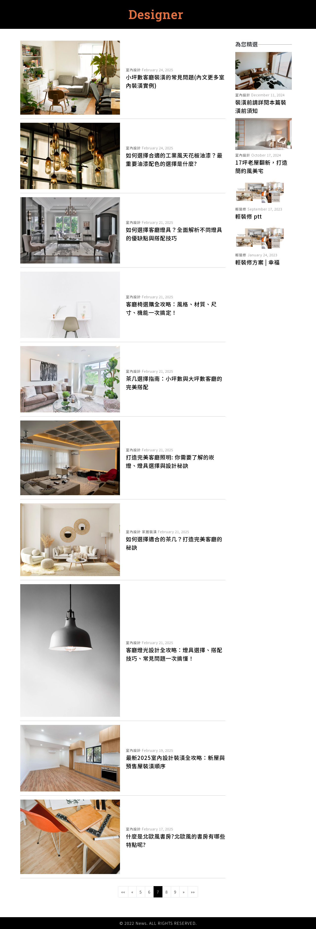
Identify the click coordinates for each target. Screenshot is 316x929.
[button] (123, 891)
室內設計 (133, 69)
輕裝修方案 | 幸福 (257, 262)
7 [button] (158, 892)
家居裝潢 (149, 531)
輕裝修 (240, 209)
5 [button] (140, 892)
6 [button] (149, 892)
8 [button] (166, 892)
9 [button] (175, 892)
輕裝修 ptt (248, 216)
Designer (156, 14)
